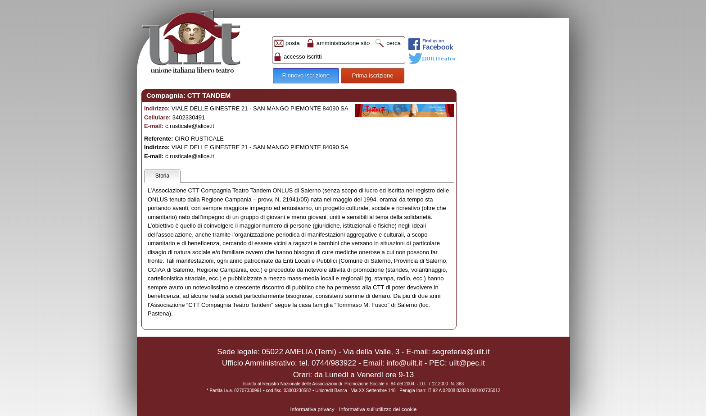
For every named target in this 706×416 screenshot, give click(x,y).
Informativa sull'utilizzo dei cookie (377, 409)
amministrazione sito (343, 43)
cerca (393, 43)
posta (292, 43)
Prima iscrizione (373, 75)
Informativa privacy (312, 409)
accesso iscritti (303, 56)
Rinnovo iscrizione (306, 75)
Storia (162, 176)
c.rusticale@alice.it (189, 126)
